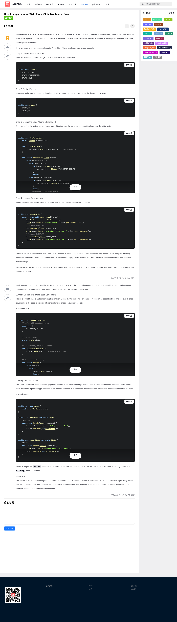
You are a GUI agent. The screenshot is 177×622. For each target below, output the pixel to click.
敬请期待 (49, 586)
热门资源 (96, 4)
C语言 (157, 20)
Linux (158, 34)
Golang (165, 52)
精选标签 (38, 4)
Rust (159, 38)
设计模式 (8, 18)
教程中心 (61, 4)
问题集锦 (84, 4)
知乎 (90, 589)
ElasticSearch (150, 52)
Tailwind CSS (165, 48)
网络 (158, 57)
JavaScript (149, 29)
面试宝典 (73, 4)
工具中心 (107, 4)
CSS (147, 57)
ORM (147, 34)
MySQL (148, 43)
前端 (158, 24)
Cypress (163, 29)
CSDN (90, 586)
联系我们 (134, 589)
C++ (168, 20)
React (147, 24)
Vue (169, 34)
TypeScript (162, 43)
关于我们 (134, 586)
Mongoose (149, 48)
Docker (148, 38)
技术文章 (50, 4)
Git (146, 20)
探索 (28, 4)
